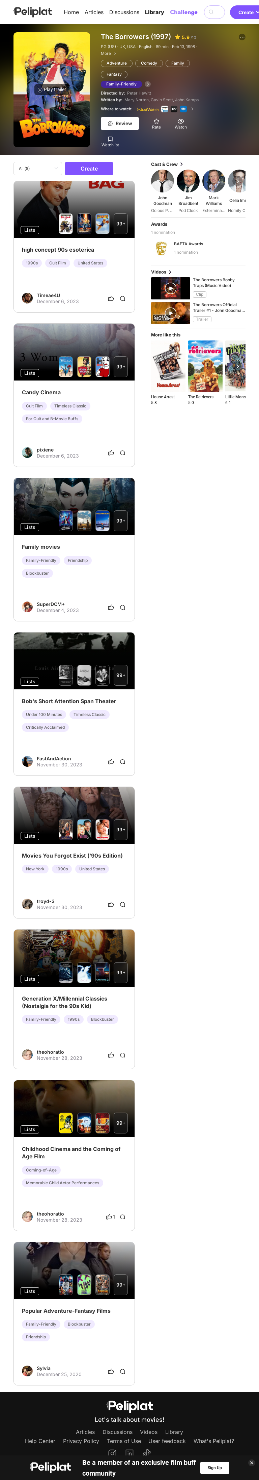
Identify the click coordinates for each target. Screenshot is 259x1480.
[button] (242, 37)
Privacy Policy (81, 1441)
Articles (94, 12)
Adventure (117, 63)
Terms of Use (124, 1441)
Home (71, 12)
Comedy (149, 63)
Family (177, 63)
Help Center (40, 1441)
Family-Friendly (121, 83)
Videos (148, 1432)
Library (154, 12)
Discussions (124, 12)
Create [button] (89, 168)
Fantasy (114, 74)
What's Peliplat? (214, 1441)
